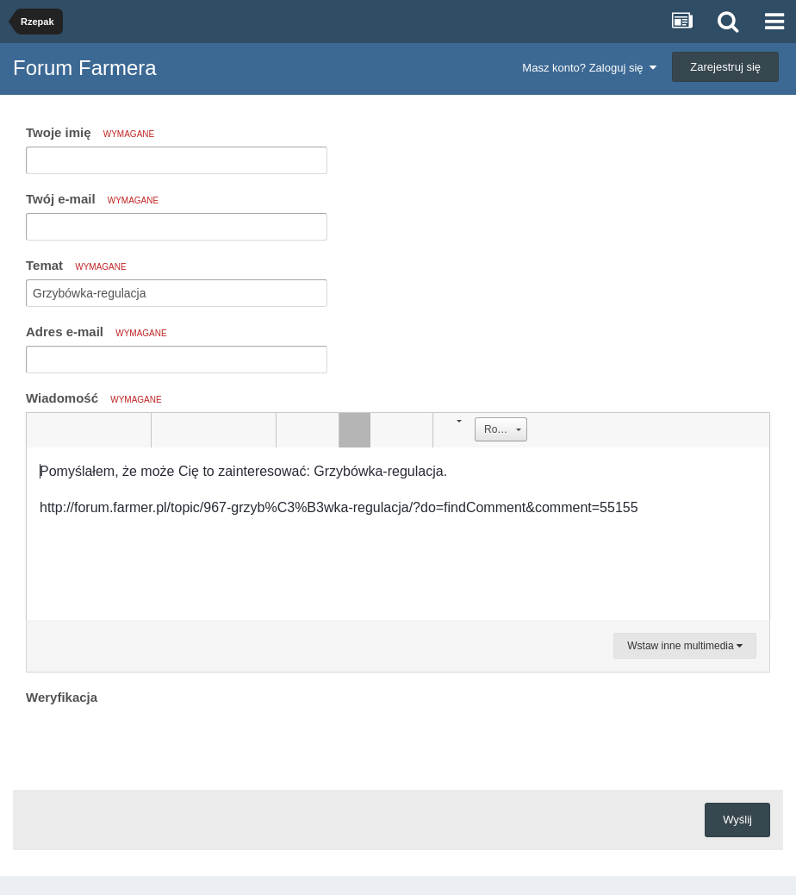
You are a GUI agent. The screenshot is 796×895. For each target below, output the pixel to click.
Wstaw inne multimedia (685, 646)
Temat (76, 265)
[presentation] (157, 743)
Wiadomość (94, 398)
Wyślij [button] (737, 819)
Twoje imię (90, 132)
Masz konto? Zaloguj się (589, 67)
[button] (42, 430)
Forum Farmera (85, 67)
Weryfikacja (61, 697)
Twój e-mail (92, 198)
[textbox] (398, 534)
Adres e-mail (96, 331)
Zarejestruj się (725, 66)
